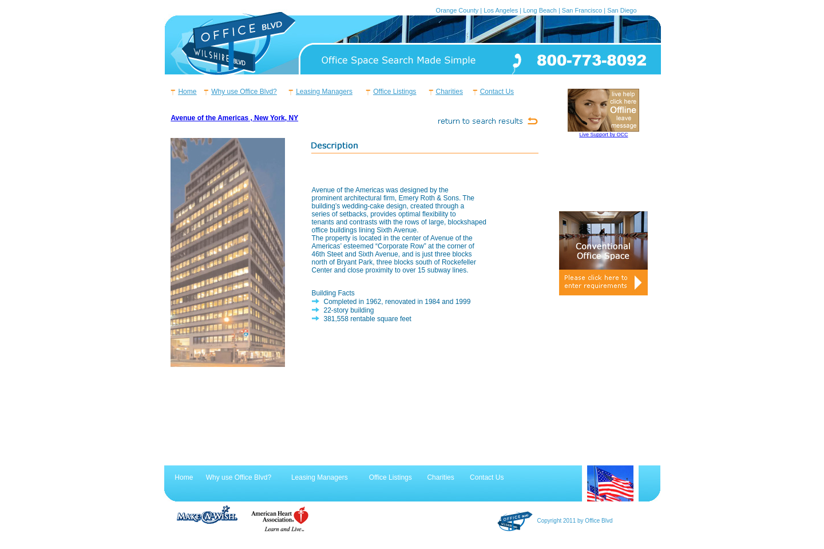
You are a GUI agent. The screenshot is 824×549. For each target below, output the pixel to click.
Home (187, 92)
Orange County (457, 10)
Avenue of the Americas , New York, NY (234, 118)
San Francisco (582, 10)
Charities (449, 92)
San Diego (621, 10)
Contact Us (497, 92)
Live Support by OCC (603, 134)
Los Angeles (501, 10)
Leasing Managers (324, 92)
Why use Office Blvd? (244, 92)
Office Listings (394, 92)
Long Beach (540, 10)
